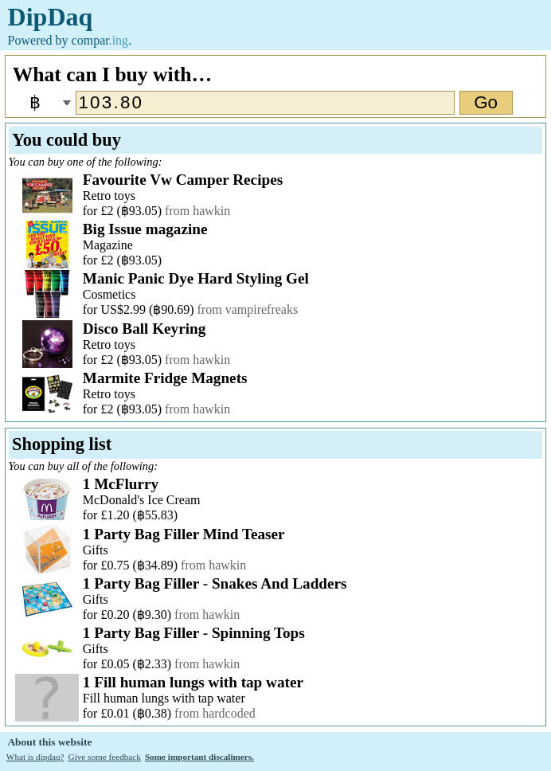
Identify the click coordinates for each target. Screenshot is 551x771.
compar (100, 40)
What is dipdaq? (35, 756)
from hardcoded (215, 713)
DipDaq (50, 16)
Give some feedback (104, 756)
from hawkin (197, 210)
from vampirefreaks (248, 309)
